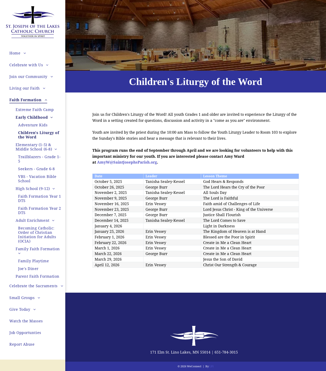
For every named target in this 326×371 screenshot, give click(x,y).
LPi (211, 366)
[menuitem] (38, 53)
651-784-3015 (226, 352)
